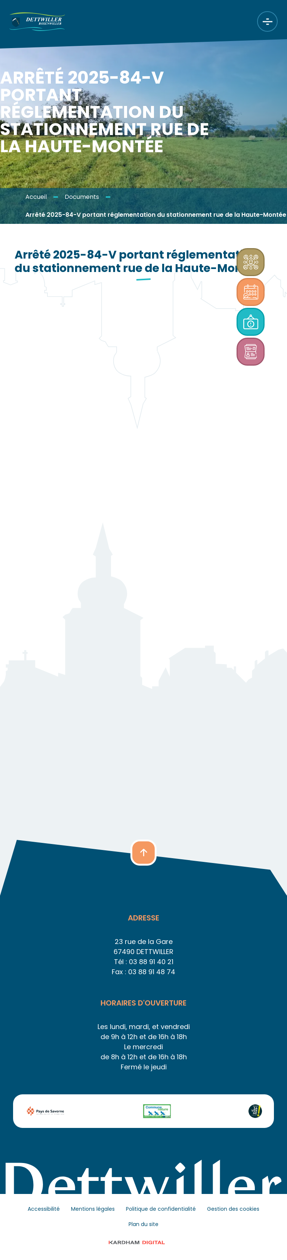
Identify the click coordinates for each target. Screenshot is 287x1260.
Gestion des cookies (233, 1209)
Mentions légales (93, 1209)
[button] (143, 853)
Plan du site (143, 1224)
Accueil (36, 197)
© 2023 (144, 1242)
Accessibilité (44, 1209)
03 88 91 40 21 (151, 961)
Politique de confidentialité (161, 1209)
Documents (82, 197)
